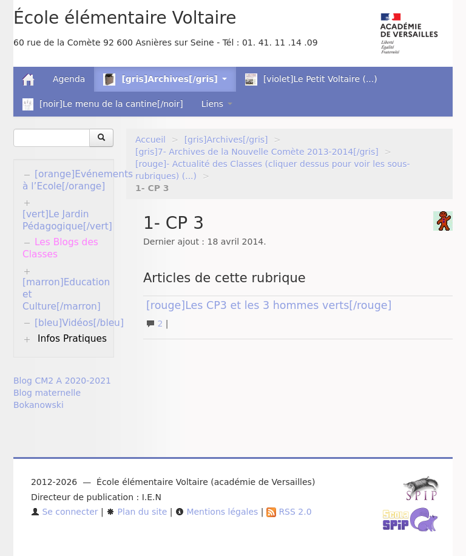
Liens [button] (216, 104)
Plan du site (136, 512)
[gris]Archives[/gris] (226, 139)
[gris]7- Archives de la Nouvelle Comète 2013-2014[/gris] (257, 152)
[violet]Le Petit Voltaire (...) (311, 79)
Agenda (69, 79)
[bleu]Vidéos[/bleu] (79, 322)
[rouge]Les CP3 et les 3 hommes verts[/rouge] (268, 305)
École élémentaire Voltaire (124, 18)
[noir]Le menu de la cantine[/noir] (102, 104)
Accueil (150, 139)
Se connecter (64, 512)
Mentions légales (216, 512)
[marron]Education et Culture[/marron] (66, 294)
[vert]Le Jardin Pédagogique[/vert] (67, 220)
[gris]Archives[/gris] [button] (164, 79)
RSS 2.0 (289, 512)
